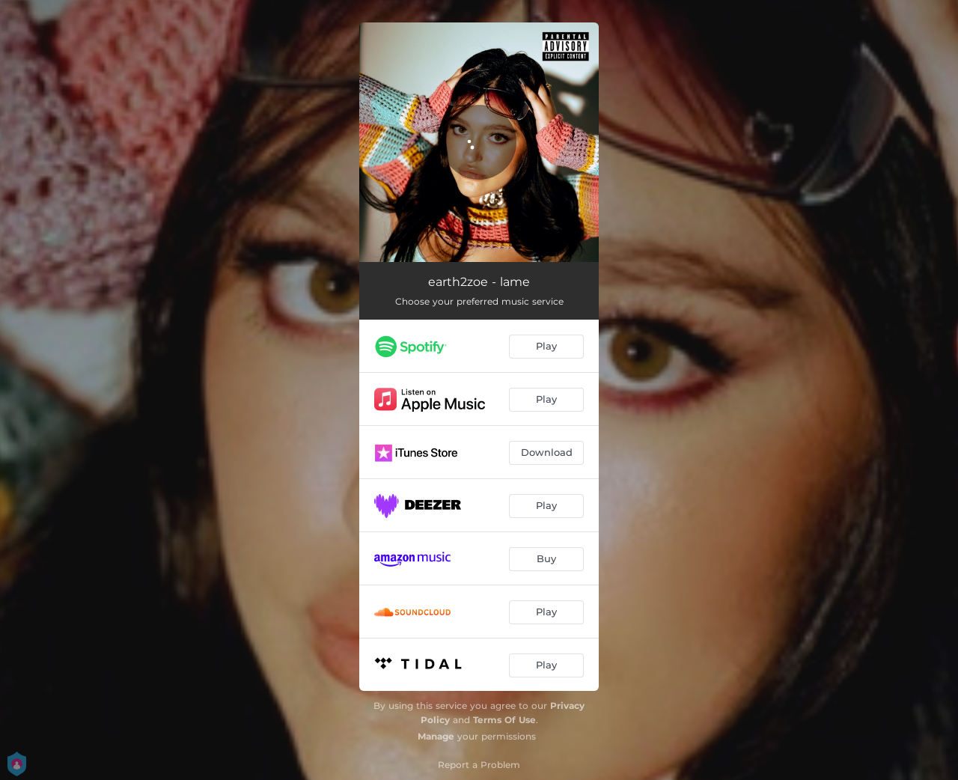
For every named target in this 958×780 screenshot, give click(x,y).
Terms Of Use (504, 719)
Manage (436, 736)
